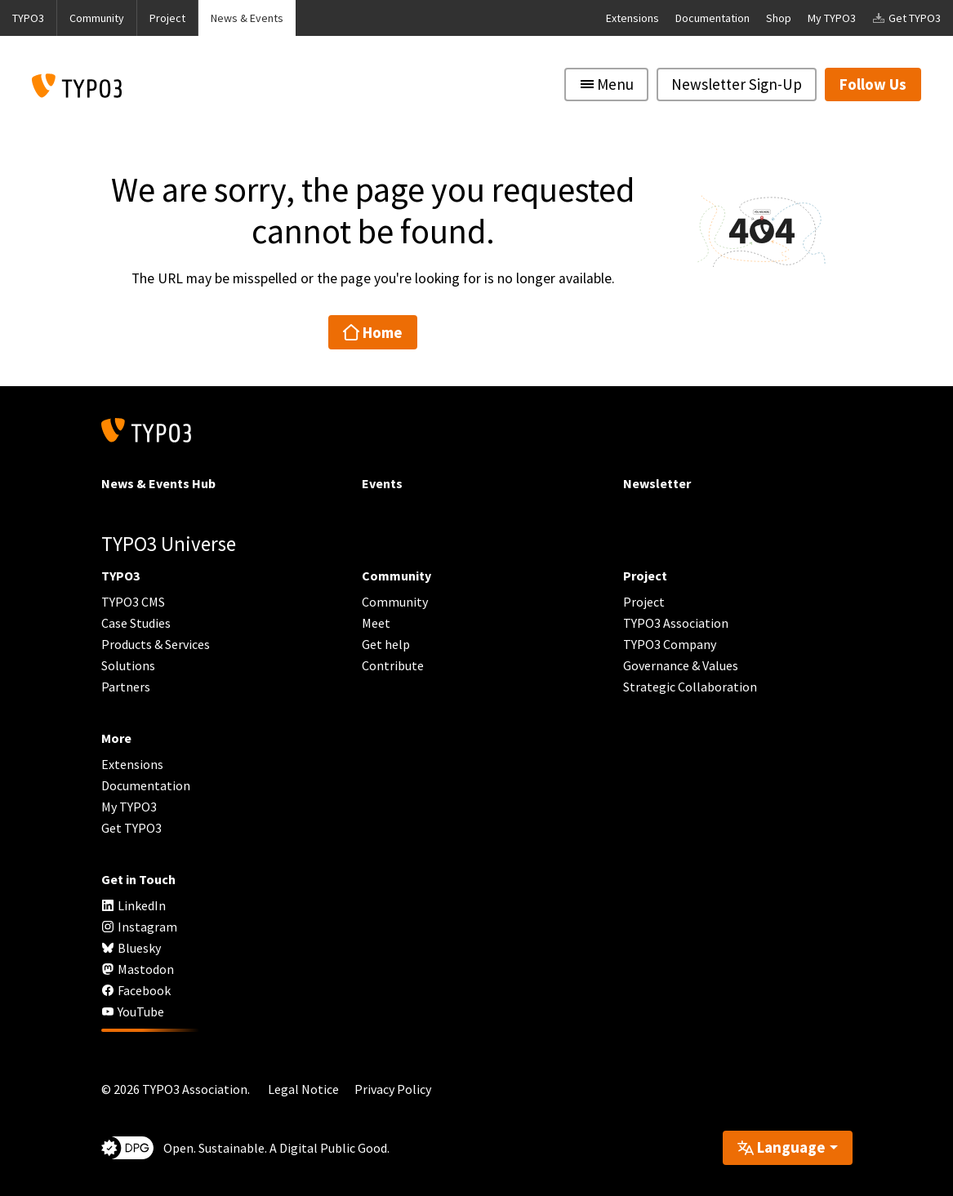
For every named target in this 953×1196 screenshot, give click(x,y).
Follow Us (872, 84)
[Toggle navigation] (606, 84)
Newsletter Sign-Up (736, 84)
